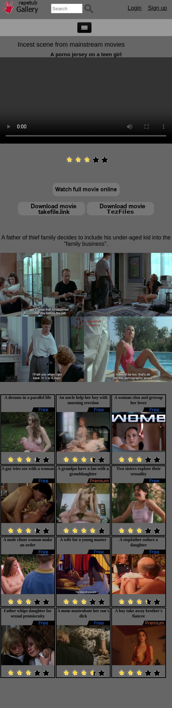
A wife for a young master (83, 539)
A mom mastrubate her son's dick (83, 613)
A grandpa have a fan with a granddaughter (83, 471)
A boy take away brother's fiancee (138, 613)
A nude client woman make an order (27, 542)
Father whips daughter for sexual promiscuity (28, 613)
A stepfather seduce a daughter (138, 542)
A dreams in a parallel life (27, 397)
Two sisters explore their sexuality (139, 471)
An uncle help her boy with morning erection (83, 400)
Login (135, 8)
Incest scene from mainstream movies (71, 44)
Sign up (157, 8)
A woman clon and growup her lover (138, 400)
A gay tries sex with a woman (27, 468)
